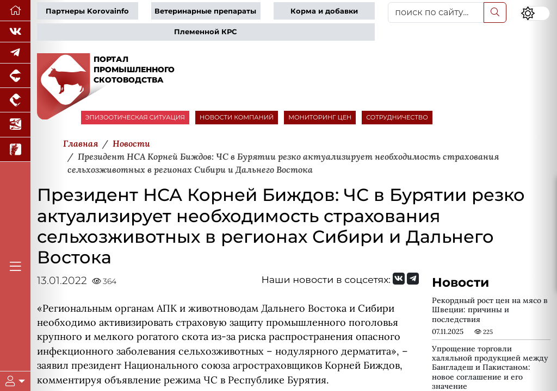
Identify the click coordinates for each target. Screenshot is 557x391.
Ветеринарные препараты (205, 11)
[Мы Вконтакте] (15, 31)
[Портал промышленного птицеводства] (15, 100)
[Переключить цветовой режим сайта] (535, 13)
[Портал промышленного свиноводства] (15, 76)
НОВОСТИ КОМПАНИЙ (237, 117)
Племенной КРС (205, 32)
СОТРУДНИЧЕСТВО (397, 117)
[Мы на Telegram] (413, 279)
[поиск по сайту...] (436, 12)
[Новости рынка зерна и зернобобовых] (15, 149)
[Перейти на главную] (15, 10)
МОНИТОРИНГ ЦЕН (319, 117)
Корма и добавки (324, 11)
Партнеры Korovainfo (87, 11)
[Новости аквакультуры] (15, 124)
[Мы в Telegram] (15, 53)
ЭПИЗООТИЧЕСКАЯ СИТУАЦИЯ (135, 117)
